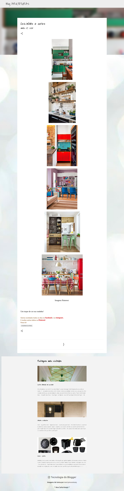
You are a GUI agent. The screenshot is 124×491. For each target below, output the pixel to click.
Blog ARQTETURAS (17, 4)
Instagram (59, 318)
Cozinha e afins (26, 325)
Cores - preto (41, 456)
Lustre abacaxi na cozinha (45, 385)
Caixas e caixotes (42, 420)
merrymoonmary (70, 482)
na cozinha (38, 311)
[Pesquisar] (32, 3)
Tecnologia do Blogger (62, 477)
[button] (22, 34)
